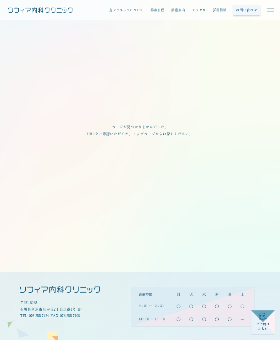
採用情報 (220, 10)
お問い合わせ (246, 10)
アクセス (199, 10)
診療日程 (157, 10)
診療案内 (178, 10)
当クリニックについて (126, 10)
